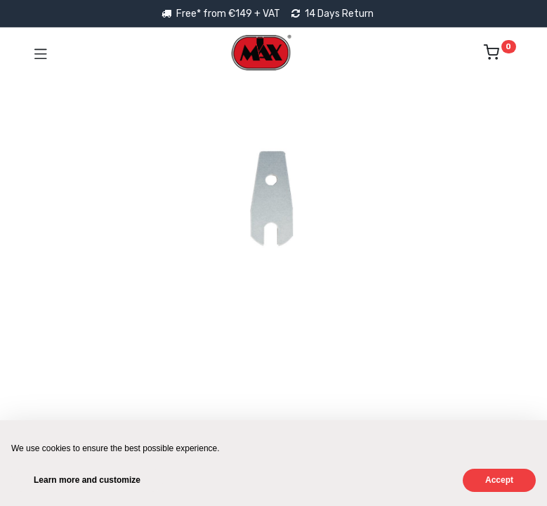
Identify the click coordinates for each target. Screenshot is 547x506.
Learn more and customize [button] (87, 480)
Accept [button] (499, 480)
